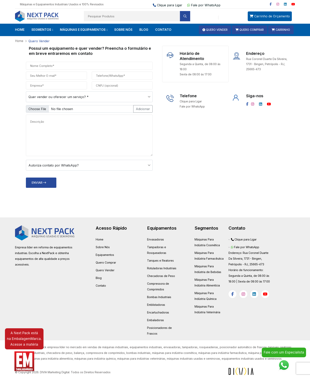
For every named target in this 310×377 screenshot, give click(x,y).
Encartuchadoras (158, 312)
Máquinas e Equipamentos (83, 30)
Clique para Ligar (168, 5)
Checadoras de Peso (161, 275)
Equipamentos (105, 254)
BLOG (143, 30)
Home (99, 239)
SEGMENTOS (41, 30)
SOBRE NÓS (123, 30)
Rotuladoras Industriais (161, 268)
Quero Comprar (106, 262)
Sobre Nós (103, 247)
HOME (20, 30)
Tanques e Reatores (160, 260)
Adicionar (143, 109)
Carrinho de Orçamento (270, 16)
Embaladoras (155, 320)
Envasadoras (155, 239)
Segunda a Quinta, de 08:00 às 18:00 (200, 66)
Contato (101, 285)
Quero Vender (105, 270)
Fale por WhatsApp (203, 5)
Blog (99, 277)
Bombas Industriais (159, 296)
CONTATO (163, 30)
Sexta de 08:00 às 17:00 (196, 74)
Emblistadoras (156, 304)
